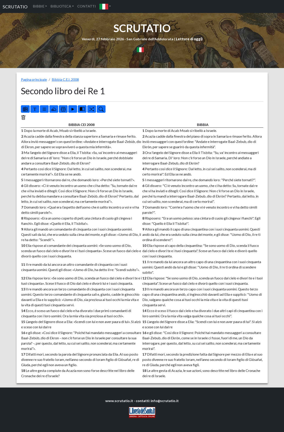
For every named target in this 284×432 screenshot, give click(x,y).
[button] (105, 6)
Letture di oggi (188, 39)
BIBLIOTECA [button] (60, 6)
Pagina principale (34, 79)
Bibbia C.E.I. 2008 (65, 79)
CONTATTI (86, 6)
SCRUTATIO (15, 6)
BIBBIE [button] (38, 6)
